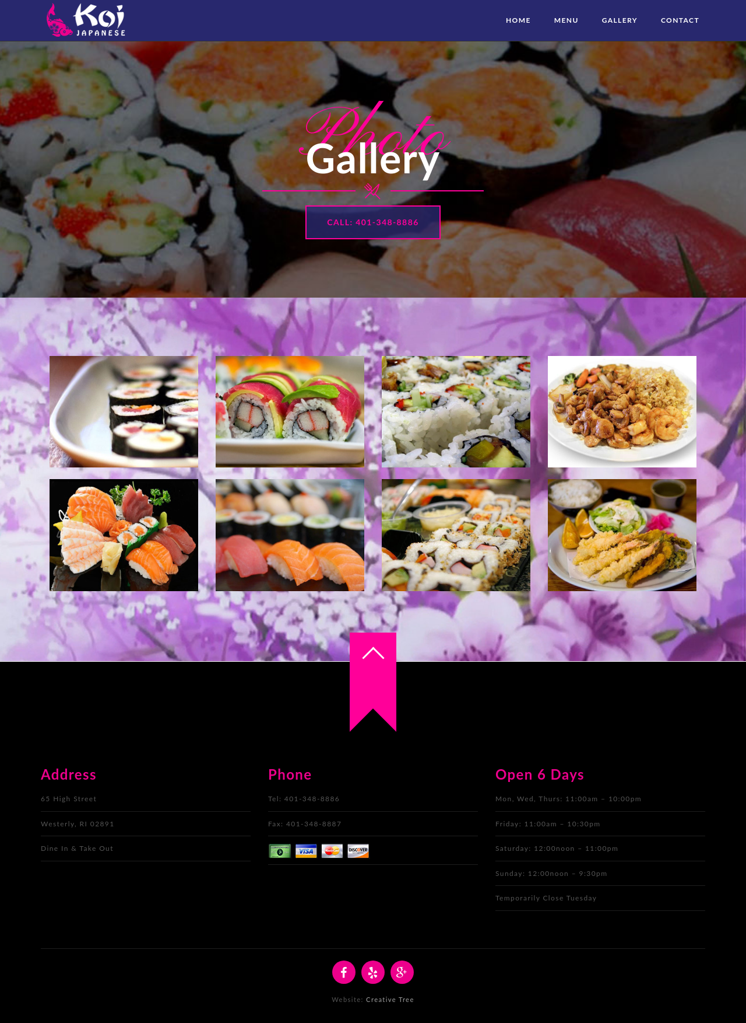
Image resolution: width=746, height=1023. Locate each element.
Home (518, 20)
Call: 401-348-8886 (372, 222)
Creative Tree (390, 999)
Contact (680, 20)
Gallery (620, 20)
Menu (566, 20)
